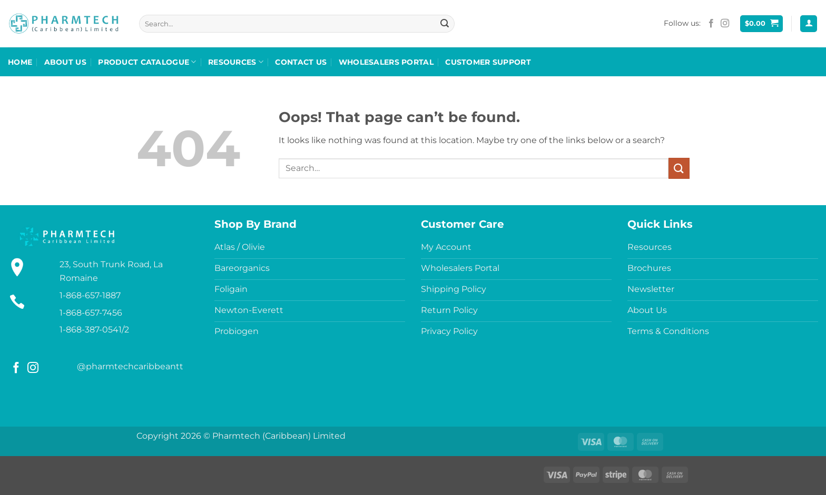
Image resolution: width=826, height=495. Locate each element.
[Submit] (445, 24)
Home (20, 62)
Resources (235, 62)
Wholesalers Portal (386, 62)
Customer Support (488, 62)
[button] (761, 24)
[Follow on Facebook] (711, 23)
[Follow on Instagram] (725, 23)
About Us (65, 62)
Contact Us (301, 62)
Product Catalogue (147, 62)
